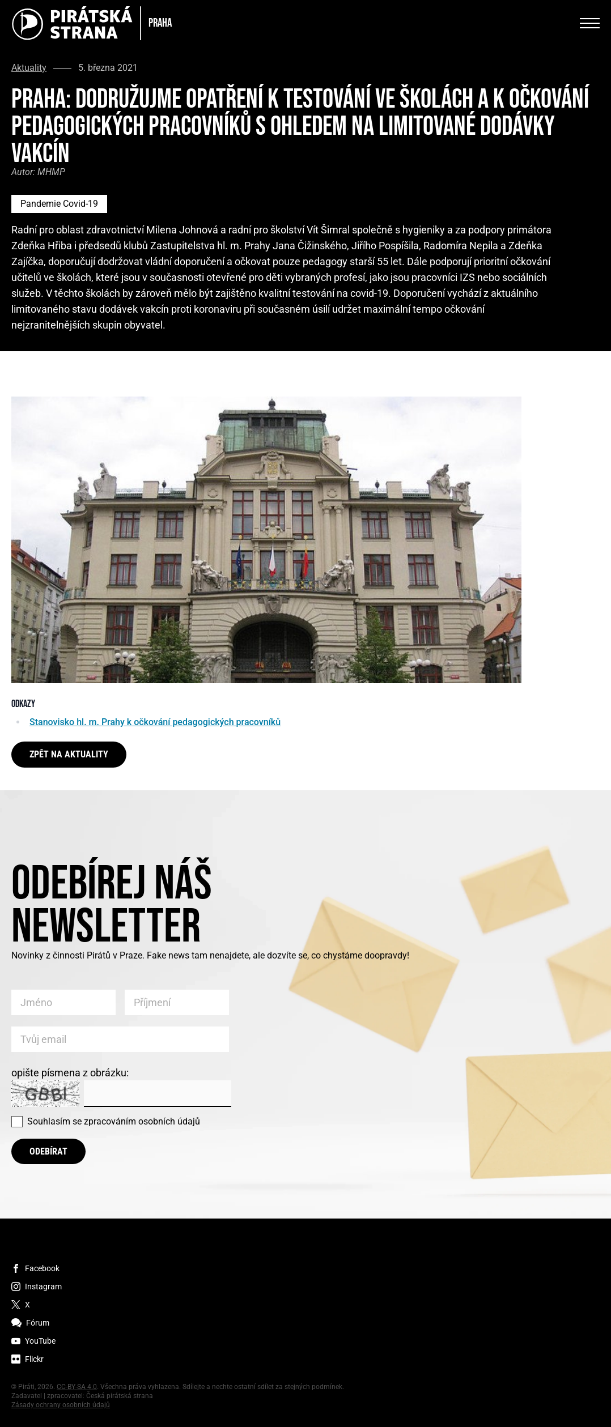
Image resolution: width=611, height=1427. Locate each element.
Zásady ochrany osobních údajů (60, 1405)
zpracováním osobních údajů (142, 1121)
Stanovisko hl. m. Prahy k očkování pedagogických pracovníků (155, 722)
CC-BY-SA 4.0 (77, 1387)
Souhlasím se (113, 1121)
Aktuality (28, 68)
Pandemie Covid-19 (59, 203)
